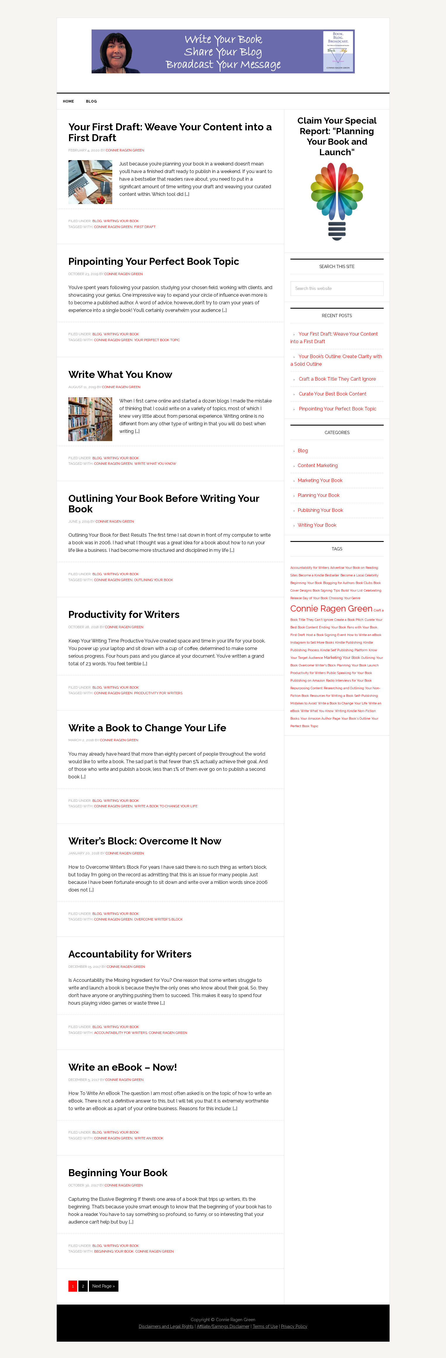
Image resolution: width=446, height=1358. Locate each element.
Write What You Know (123, 375)
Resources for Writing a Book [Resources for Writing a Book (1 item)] (331, 697)
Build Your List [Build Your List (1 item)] (352, 591)
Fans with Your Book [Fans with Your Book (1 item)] (362, 628)
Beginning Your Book (121, 1171)
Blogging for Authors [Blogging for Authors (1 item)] (338, 584)
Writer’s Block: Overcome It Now (149, 840)
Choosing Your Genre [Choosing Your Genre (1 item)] (344, 599)
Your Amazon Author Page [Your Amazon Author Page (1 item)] (320, 719)
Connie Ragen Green (113, 227)
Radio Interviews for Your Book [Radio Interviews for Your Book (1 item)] (349, 681)
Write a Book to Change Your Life (152, 727)
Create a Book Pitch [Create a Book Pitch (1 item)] (349, 621)
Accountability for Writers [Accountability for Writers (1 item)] (309, 569)
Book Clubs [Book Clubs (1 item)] (364, 584)
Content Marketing (318, 466)
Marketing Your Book (320, 481)
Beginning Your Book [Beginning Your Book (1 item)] (306, 584)
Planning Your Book (319, 496)
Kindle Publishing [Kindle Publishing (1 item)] (348, 643)
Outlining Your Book (153, 580)
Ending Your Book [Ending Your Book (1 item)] (332, 628)
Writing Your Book (121, 222)
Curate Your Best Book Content (332, 395)
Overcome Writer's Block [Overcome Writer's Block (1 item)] (317, 666)
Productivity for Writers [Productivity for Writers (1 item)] (308, 674)
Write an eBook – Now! (126, 1066)
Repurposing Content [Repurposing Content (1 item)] (306, 689)
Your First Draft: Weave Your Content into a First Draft (160, 133)
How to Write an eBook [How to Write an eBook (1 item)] (364, 636)
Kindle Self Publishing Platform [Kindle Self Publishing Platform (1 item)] (344, 651)
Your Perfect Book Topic (157, 340)
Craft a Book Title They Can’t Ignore (337, 380)
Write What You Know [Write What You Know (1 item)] (317, 712)
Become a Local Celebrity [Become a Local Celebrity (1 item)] (359, 576)
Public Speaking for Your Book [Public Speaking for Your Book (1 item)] (349, 674)
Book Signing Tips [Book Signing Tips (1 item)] (326, 591)
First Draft (145, 227)
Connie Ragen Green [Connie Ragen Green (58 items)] (331, 609)
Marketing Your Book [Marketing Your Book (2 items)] (342, 658)
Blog (97, 222)
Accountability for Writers (133, 953)
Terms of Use (265, 1325)
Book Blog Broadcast (223, 51)
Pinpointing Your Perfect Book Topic (159, 262)
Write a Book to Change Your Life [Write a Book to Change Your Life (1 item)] (342, 704)
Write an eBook (148, 1137)
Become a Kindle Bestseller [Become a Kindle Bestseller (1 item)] (319, 576)
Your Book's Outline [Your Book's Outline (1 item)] (355, 719)
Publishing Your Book (320, 511)
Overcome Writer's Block (158, 919)
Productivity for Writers (127, 614)
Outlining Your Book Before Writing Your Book (169, 503)
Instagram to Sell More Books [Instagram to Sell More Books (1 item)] (312, 643)
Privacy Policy (294, 1325)
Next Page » (103, 1284)
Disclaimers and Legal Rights (166, 1325)
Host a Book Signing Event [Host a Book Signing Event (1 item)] (326, 636)
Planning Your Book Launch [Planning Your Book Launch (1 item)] (358, 666)
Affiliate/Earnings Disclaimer (223, 1325)
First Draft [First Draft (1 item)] (297, 636)
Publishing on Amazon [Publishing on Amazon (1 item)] (307, 681)
